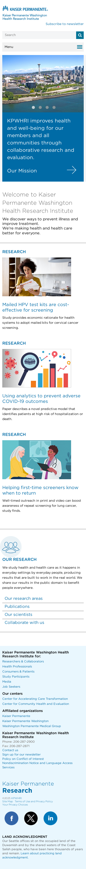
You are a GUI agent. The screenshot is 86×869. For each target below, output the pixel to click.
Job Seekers (11, 686)
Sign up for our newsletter (21, 754)
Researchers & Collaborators (23, 661)
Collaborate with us (24, 623)
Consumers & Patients (18, 671)
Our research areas (24, 599)
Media (6, 681)
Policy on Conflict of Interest (23, 759)
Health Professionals (17, 666)
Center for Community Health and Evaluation (35, 704)
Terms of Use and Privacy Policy (34, 801)
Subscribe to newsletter (65, 24)
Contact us (10, 750)
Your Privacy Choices (15, 804)
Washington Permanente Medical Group (31, 726)
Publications (17, 607)
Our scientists (18, 615)
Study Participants (15, 676)
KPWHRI (16, 798)
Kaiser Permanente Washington (25, 721)
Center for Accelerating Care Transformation (35, 698)
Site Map (7, 801)
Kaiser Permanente (16, 716)
